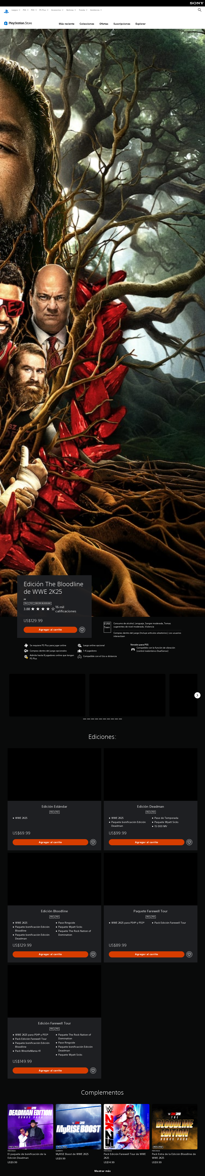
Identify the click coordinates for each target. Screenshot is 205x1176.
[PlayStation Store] (19, 20)
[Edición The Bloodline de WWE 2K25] (47, 691)
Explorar (140, 20)
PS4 (33, 10)
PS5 (24, 10)
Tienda (82, 10)
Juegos (14, 10)
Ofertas (103, 20)
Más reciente (66, 20)
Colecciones (87, 20)
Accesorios (56, 10)
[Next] (197, 692)
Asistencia (94, 10)
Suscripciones (122, 20)
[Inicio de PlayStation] (6, 10)
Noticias (70, 10)
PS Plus (42, 10)
